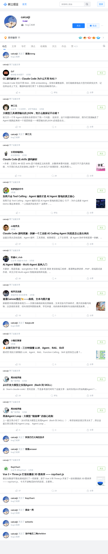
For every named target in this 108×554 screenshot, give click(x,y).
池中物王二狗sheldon (35, 533)
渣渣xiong (30, 53)
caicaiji (14, 53)
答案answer (31, 449)
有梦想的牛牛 (17, 189)
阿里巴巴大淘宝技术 (34, 437)
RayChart (15, 467)
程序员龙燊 (16, 291)
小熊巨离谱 (16, 340)
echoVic (29, 521)
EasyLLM (29, 322)
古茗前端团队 (17, 152)
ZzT (12, 71)
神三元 (14, 105)
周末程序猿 (16, 377)
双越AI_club (16, 257)
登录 (101, 4)
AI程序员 (15, 226)
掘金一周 (29, 509)
